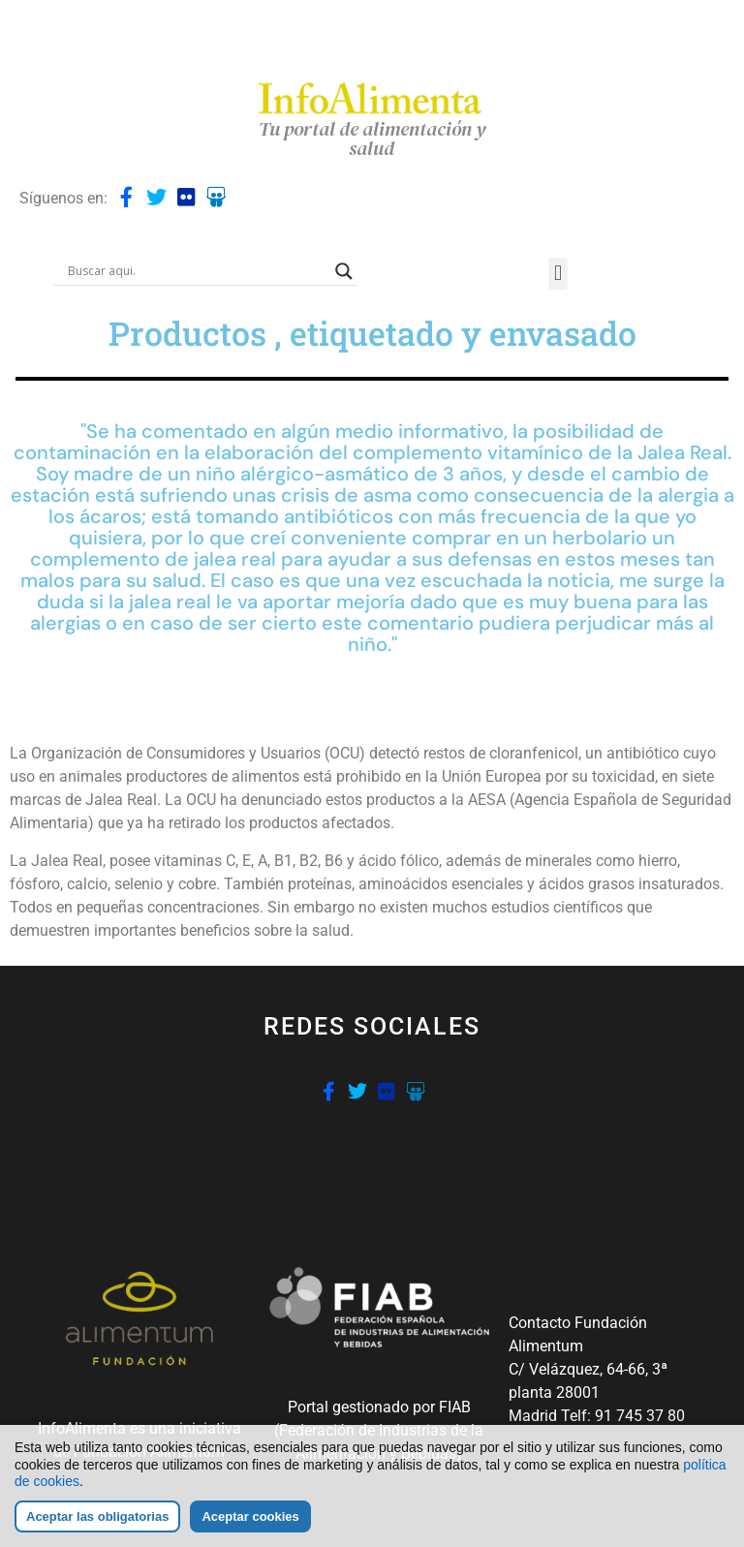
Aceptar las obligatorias (97, 1516)
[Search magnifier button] (343, 271)
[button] (557, 274)
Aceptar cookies (250, 1516)
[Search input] (197, 271)
